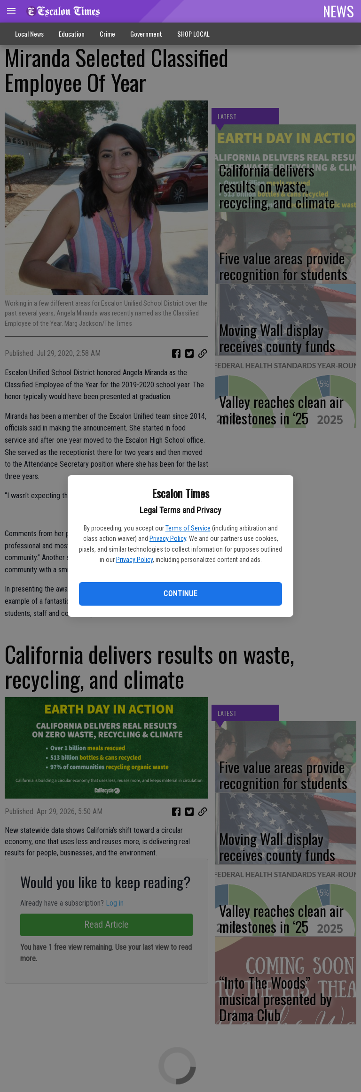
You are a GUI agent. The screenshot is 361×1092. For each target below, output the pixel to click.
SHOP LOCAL (193, 33)
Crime (107, 33)
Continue (180, 593)
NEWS (338, 11)
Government (146, 33)
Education (72, 33)
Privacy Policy (167, 538)
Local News (29, 33)
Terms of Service (188, 528)
